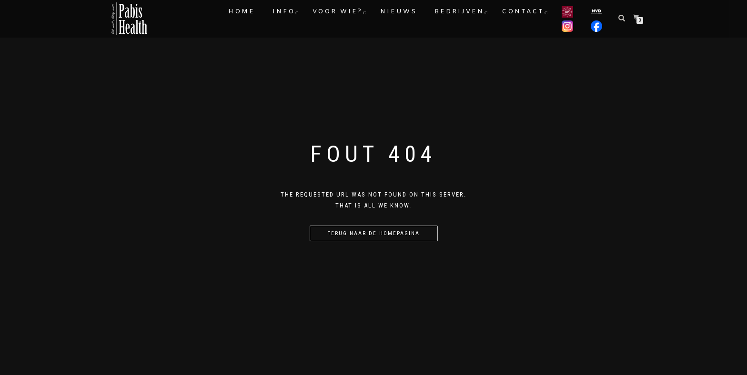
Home (241, 12)
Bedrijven (459, 12)
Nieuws (398, 12)
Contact (523, 12)
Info (284, 12)
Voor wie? (338, 12)
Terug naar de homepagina (374, 233)
